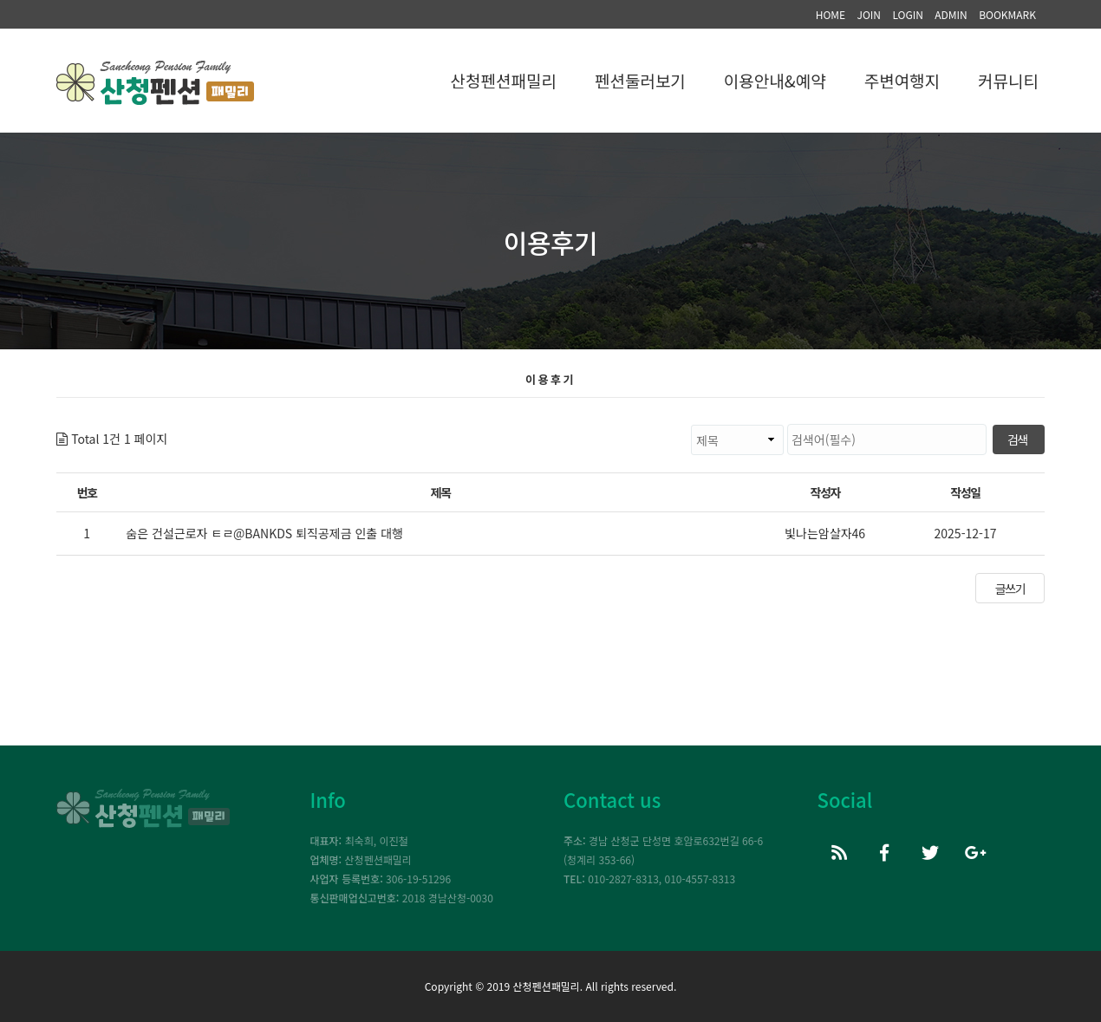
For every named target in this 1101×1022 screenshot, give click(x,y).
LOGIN (907, 14)
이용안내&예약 (775, 80)
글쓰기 (1010, 588)
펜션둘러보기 (640, 80)
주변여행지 (902, 80)
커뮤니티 (1008, 80)
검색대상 (167, 424)
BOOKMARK (1007, 14)
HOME (830, 14)
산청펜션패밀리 (504, 80)
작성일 (965, 492)
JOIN (869, 14)
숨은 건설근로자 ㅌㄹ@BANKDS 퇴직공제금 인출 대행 (264, 533)
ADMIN (951, 14)
